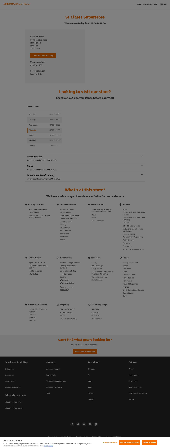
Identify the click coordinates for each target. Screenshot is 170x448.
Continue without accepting (129, 442)
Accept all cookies (149, 442)
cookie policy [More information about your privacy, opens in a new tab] (48, 446)
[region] (85, 442)
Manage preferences (110, 442)
